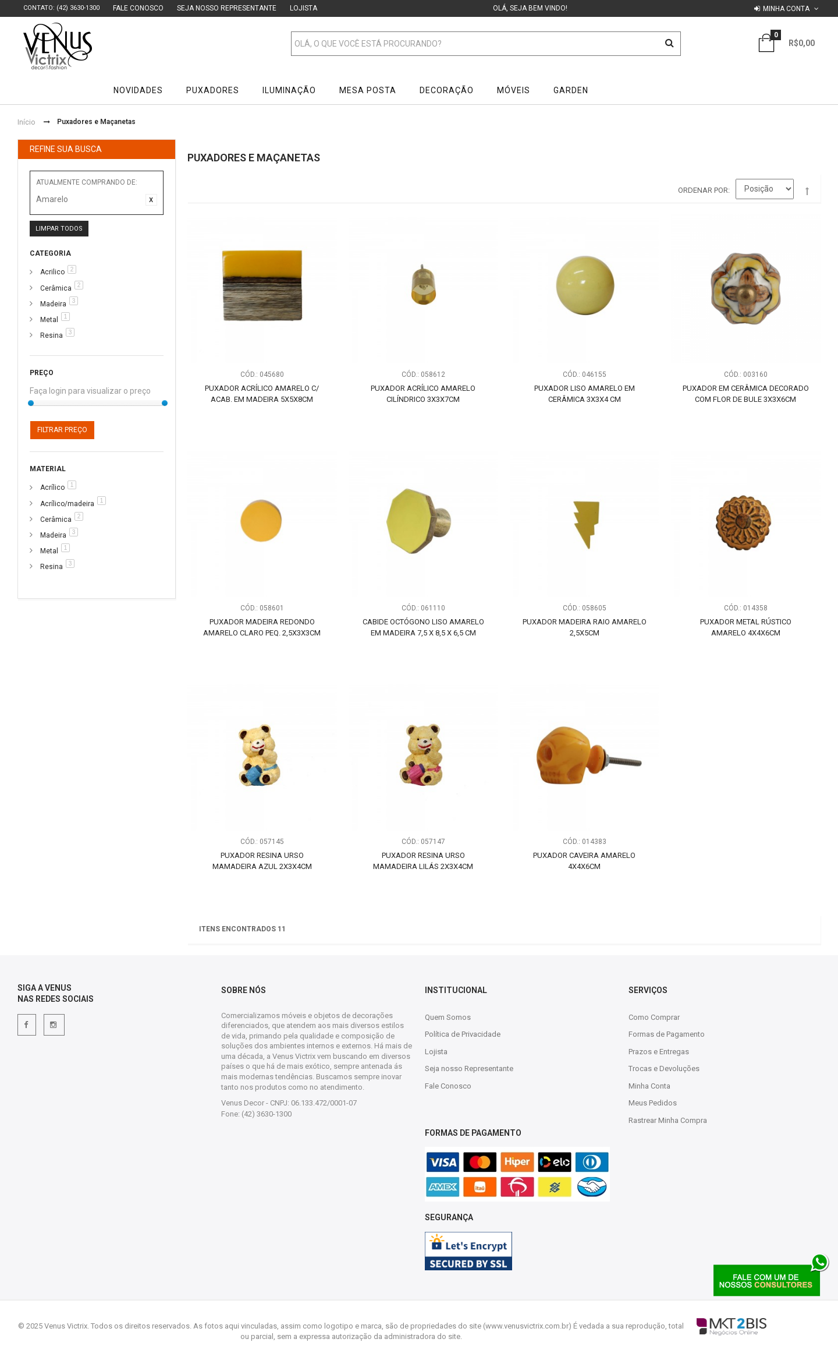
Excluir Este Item (151, 200)
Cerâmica (56, 288)
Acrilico (52, 272)
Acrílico (52, 487)
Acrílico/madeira (67, 504)
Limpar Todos (59, 228)
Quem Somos (448, 1017)
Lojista (303, 8)
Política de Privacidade (462, 1034)
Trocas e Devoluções (663, 1068)
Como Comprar (654, 1017)
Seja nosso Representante (226, 8)
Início (26, 122)
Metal (49, 320)
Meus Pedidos (652, 1102)
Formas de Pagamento (666, 1034)
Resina (51, 335)
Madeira (53, 304)
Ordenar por (703, 190)
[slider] (31, 403)
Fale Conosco (138, 8)
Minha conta (786, 9)
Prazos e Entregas (658, 1051)
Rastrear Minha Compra (667, 1120)
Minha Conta (649, 1086)
